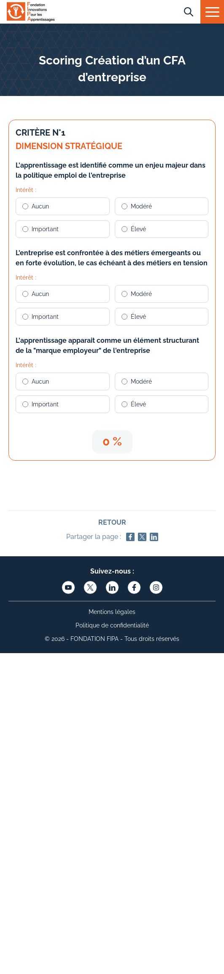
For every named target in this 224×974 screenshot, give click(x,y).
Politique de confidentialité (112, 625)
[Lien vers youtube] (68, 587)
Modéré (136, 206)
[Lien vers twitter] (90, 587)
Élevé (133, 229)
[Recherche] (188, 12)
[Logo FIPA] (31, 13)
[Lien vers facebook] (134, 587)
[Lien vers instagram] (156, 587)
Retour (112, 522)
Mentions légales (112, 611)
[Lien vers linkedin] (112, 587)
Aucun (35, 206)
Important (40, 229)
